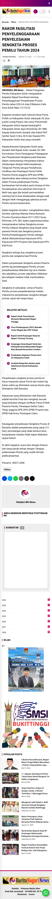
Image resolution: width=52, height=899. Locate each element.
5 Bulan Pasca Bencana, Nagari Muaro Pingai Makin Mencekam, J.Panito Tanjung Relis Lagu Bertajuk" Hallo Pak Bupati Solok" (35, 762)
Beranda (5, 22)
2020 (26, 632)
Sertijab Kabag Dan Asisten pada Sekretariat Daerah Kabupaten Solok (25, 366)
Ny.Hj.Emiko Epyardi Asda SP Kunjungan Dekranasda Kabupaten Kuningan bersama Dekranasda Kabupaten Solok (34, 834)
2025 (26, 605)
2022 (26, 621)
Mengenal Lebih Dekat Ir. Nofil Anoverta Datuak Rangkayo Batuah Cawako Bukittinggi (34, 805)
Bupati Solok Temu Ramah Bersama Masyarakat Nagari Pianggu (23, 319)
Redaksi (15, 888)
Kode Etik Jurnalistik (14, 891)
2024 (26, 611)
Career (32, 894)
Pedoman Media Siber (30, 888)
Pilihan (13, 22)
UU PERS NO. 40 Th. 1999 (36, 891)
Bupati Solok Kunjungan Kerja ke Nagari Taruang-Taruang (25, 337)
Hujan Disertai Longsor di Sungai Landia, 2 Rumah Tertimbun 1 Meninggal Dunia (34, 790)
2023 (26, 616)
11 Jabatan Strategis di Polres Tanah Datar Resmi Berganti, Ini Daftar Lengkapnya (35, 776)
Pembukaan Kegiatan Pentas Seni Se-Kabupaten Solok (26, 356)
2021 (26, 627)
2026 (26, 600)
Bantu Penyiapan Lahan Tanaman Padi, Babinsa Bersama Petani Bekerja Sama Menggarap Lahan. (34, 819)
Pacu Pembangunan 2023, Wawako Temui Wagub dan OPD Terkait (26, 328)
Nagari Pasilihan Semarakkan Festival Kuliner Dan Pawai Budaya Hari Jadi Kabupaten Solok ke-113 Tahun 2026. (34, 848)
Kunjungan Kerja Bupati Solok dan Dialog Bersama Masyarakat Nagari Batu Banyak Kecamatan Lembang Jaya (26, 347)
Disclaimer (22, 894)
